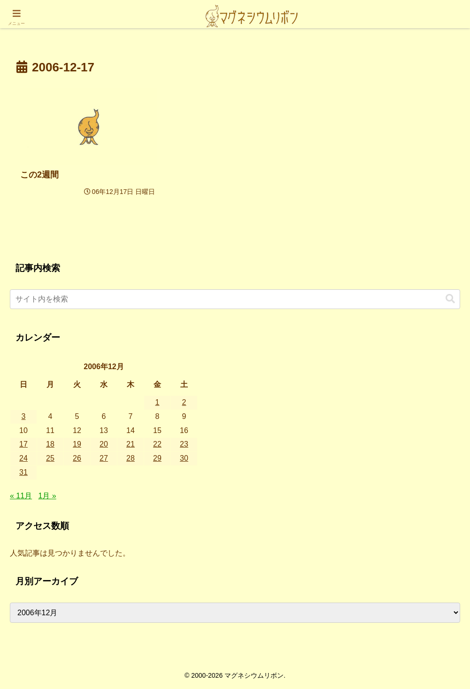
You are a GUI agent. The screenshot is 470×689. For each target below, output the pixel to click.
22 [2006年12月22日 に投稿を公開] (157, 444)
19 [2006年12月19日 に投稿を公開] (77, 444)
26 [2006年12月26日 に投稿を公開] (77, 458)
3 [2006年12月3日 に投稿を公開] (24, 416)
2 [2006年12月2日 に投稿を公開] (184, 402)
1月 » (47, 496)
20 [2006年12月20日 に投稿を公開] (104, 444)
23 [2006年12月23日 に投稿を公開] (184, 444)
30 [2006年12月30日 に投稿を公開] (184, 458)
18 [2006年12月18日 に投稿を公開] (50, 444)
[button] (450, 299)
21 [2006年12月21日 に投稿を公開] (130, 444)
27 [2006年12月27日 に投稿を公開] (104, 458)
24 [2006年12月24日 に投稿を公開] (23, 458)
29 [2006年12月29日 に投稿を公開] (157, 458)
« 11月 (21, 496)
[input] (235, 299)
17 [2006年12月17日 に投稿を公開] (23, 444)
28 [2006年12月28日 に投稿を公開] (130, 458)
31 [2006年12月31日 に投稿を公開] (23, 472)
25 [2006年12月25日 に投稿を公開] (50, 458)
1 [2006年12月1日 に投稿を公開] (157, 402)
